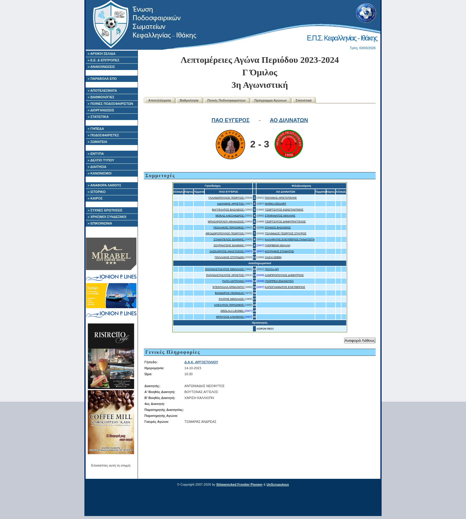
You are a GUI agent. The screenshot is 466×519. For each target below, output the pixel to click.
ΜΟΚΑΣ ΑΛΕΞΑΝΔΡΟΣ (230, 215)
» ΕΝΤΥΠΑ (96, 153)
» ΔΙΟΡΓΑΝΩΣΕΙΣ (101, 110)
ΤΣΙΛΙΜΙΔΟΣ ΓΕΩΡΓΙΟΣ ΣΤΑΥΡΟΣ (285, 233)
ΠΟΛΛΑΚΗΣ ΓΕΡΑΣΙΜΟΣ (229, 227)
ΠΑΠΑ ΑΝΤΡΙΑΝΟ (233, 281)
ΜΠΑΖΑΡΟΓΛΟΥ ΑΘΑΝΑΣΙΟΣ (226, 221)
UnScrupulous (278, 484)
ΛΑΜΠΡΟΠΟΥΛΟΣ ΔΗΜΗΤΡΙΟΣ (284, 275)
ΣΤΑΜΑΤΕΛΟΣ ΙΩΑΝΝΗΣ (228, 239)
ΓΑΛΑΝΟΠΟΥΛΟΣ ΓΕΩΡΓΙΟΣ (227, 197)
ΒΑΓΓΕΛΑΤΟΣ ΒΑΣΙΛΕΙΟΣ (228, 209)
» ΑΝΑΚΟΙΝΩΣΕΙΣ (101, 66)
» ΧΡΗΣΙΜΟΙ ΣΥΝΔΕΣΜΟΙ (107, 217)
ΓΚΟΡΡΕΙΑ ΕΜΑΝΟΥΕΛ (279, 281)
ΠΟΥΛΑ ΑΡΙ (272, 269)
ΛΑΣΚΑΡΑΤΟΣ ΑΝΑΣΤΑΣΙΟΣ (227, 251)
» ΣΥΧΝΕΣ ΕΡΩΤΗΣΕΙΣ (105, 210)
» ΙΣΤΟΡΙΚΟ (97, 192)
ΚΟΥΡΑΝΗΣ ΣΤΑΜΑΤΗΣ (279, 251)
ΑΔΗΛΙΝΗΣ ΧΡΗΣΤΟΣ (231, 203)
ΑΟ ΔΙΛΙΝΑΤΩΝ (289, 120)
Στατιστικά (304, 100)
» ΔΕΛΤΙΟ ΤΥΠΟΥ (101, 160)
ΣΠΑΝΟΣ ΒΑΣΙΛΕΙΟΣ (278, 227)
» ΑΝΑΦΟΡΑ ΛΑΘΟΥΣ (104, 185)
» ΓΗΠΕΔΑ (96, 128)
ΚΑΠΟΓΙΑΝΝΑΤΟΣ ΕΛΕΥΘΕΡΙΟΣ (285, 287)
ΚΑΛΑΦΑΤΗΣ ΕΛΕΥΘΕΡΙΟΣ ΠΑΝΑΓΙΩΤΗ (289, 239)
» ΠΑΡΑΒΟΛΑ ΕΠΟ (102, 78)
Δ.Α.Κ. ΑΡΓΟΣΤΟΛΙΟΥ (201, 362)
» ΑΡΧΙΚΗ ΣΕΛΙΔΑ (102, 53)
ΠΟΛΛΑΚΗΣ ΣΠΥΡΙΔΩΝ (230, 257)
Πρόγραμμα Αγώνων (270, 100)
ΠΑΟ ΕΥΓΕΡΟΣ (231, 120)
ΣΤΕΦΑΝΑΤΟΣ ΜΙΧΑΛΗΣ (280, 215)
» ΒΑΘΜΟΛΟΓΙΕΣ (101, 97)
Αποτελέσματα (159, 100)
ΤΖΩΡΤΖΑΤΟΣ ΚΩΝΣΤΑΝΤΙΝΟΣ (284, 209)
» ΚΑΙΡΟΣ (95, 198)
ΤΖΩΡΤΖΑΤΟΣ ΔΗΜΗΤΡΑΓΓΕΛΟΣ (285, 221)
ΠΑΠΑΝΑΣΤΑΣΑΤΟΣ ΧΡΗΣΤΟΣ (225, 275)
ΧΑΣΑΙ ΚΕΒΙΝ (273, 257)
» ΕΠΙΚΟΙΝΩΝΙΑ (100, 223)
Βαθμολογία (189, 100)
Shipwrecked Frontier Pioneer (239, 484)
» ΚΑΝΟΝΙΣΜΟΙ (99, 173)
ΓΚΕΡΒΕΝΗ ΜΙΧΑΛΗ (277, 245)
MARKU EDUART (275, 203)
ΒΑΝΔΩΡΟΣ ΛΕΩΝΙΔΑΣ (230, 293)
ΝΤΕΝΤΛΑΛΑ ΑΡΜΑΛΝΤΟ (228, 287)
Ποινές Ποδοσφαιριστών (226, 100)
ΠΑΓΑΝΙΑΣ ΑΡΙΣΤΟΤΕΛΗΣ (281, 197)
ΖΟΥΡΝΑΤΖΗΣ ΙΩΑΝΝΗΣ (228, 245)
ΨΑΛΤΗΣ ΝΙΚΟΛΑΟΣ (231, 298)
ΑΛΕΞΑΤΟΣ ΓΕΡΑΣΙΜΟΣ (229, 304)
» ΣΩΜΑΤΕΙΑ (97, 142)
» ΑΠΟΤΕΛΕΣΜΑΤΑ (102, 90)
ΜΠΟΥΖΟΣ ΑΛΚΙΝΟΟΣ (230, 316)
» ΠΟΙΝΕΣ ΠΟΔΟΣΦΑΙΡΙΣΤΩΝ (110, 103)
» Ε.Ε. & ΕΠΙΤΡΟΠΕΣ (103, 60)
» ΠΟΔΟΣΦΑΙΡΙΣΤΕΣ (103, 135)
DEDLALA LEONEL (233, 310)
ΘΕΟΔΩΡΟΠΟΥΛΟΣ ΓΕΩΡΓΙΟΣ (225, 233)
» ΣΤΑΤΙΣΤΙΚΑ (98, 117)
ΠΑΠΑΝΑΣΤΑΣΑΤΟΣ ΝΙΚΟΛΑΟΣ (225, 269)
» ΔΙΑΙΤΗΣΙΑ (97, 167)
